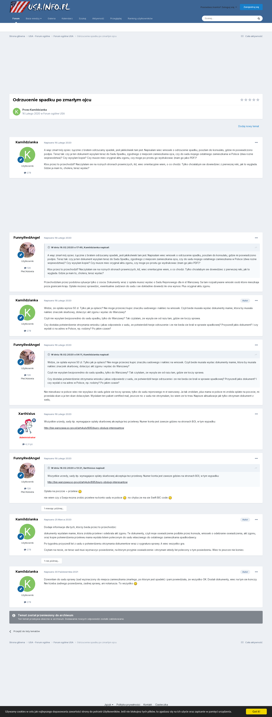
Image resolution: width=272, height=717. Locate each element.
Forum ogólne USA (54, 113)
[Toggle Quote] (49, 247)
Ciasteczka (161, 704)
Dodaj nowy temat (248, 126)
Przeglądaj (116, 18)
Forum (16, 20)
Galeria (52, 18)
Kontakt (147, 704)
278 (27, 172)
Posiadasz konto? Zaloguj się (219, 7)
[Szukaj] (220, 18)
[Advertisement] (136, 67)
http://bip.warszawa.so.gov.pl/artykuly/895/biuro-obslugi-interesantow (84, 427)
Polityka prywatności (128, 704)
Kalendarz (67, 18)
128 (27, 267)
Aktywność (98, 18)
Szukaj (82, 18)
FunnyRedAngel (27, 238)
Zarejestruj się (251, 7)
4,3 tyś (27, 444)
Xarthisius (26, 414)
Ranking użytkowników (140, 18)
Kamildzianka (38, 109)
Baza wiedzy (33, 18)
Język (108, 704)
